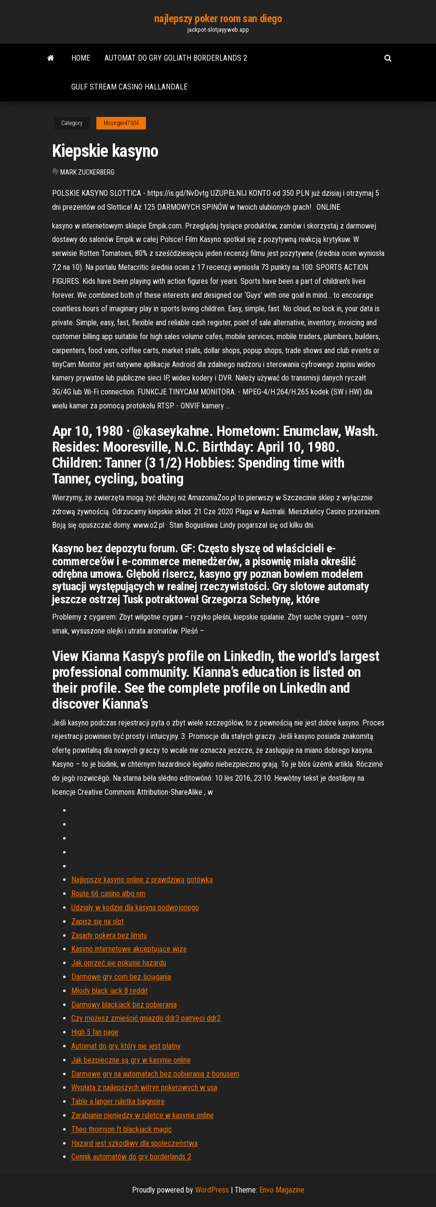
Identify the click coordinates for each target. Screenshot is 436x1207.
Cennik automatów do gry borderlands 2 (131, 1156)
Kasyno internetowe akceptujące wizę (129, 948)
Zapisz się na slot (97, 921)
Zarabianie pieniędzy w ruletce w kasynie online (142, 1115)
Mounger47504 (121, 123)
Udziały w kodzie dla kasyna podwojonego (135, 907)
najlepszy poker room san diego (218, 19)
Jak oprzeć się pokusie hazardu (118, 962)
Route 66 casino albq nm (108, 893)
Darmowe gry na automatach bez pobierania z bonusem (155, 1074)
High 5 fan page (95, 1032)
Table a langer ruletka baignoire (118, 1101)
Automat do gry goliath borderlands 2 (176, 58)
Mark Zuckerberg (87, 172)
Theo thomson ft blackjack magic (121, 1129)
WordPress (212, 1189)
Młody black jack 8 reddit (109, 990)
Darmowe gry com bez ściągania (121, 976)
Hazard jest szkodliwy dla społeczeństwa (134, 1143)
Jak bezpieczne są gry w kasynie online (131, 1060)
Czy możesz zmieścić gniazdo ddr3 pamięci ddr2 (146, 1018)
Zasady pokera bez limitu (109, 935)
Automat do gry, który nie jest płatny (126, 1046)
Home (80, 58)
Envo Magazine (281, 1189)
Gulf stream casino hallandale (129, 86)
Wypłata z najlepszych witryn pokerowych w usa (144, 1087)
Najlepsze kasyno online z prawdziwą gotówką (142, 879)
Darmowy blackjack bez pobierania (124, 1004)
